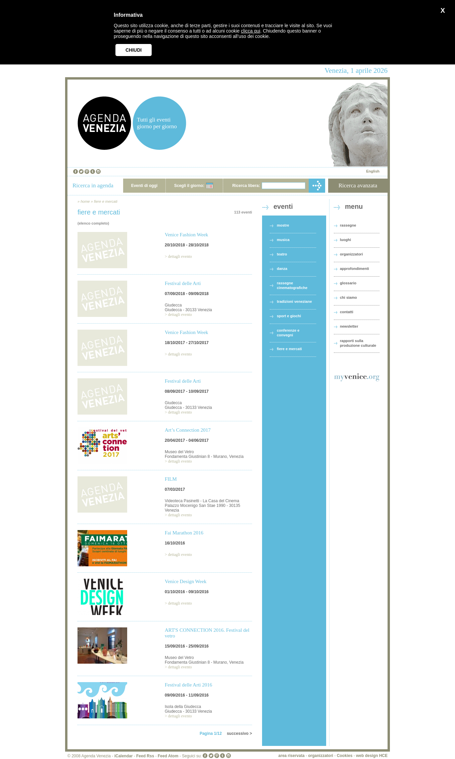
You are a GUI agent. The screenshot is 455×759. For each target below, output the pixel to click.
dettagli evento (180, 256)
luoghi (345, 240)
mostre (283, 225)
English (373, 171)
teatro (282, 254)
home (85, 201)
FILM (171, 479)
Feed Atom (168, 756)
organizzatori (351, 254)
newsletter (349, 326)
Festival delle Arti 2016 (188, 684)
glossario (348, 283)
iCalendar (123, 756)
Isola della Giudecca (183, 706)
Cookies (345, 755)
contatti (346, 312)
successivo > (239, 733)
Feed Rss (145, 756)
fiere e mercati (105, 201)
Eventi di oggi (144, 185)
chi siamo (348, 297)
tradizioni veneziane (294, 301)
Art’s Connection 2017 (188, 430)
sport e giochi (289, 316)
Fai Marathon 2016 (184, 532)
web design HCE (372, 755)
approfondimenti (354, 269)
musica (283, 240)
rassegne (348, 225)
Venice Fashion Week (186, 234)
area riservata (292, 755)
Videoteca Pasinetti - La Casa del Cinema (202, 501)
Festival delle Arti (183, 283)
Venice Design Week (185, 581)
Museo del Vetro (179, 451)
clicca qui (250, 31)
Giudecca (173, 305)
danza (282, 269)
